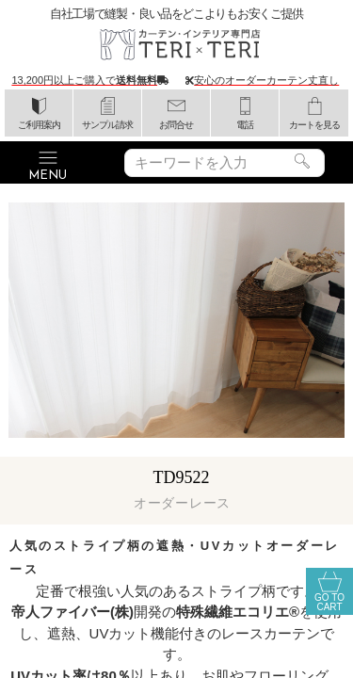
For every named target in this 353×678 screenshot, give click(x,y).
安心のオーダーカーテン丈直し (266, 80)
